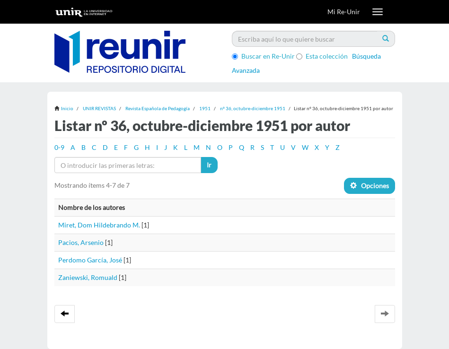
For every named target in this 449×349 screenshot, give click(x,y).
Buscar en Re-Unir (263, 56)
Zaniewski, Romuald (87, 277)
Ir (209, 165)
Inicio (67, 108)
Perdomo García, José (90, 260)
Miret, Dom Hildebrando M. (99, 225)
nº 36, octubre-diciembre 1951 (252, 108)
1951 (205, 108)
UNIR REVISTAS (99, 108)
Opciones (369, 186)
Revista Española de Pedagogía (157, 108)
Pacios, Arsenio (81, 242)
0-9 (59, 147)
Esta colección (322, 56)
